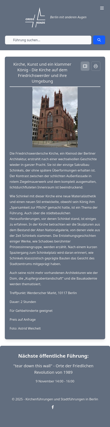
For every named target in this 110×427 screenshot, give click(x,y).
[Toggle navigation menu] (102, 8)
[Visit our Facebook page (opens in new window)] (55, 409)
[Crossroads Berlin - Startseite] (35, 17)
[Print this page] (95, 66)
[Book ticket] (85, 66)
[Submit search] (99, 39)
